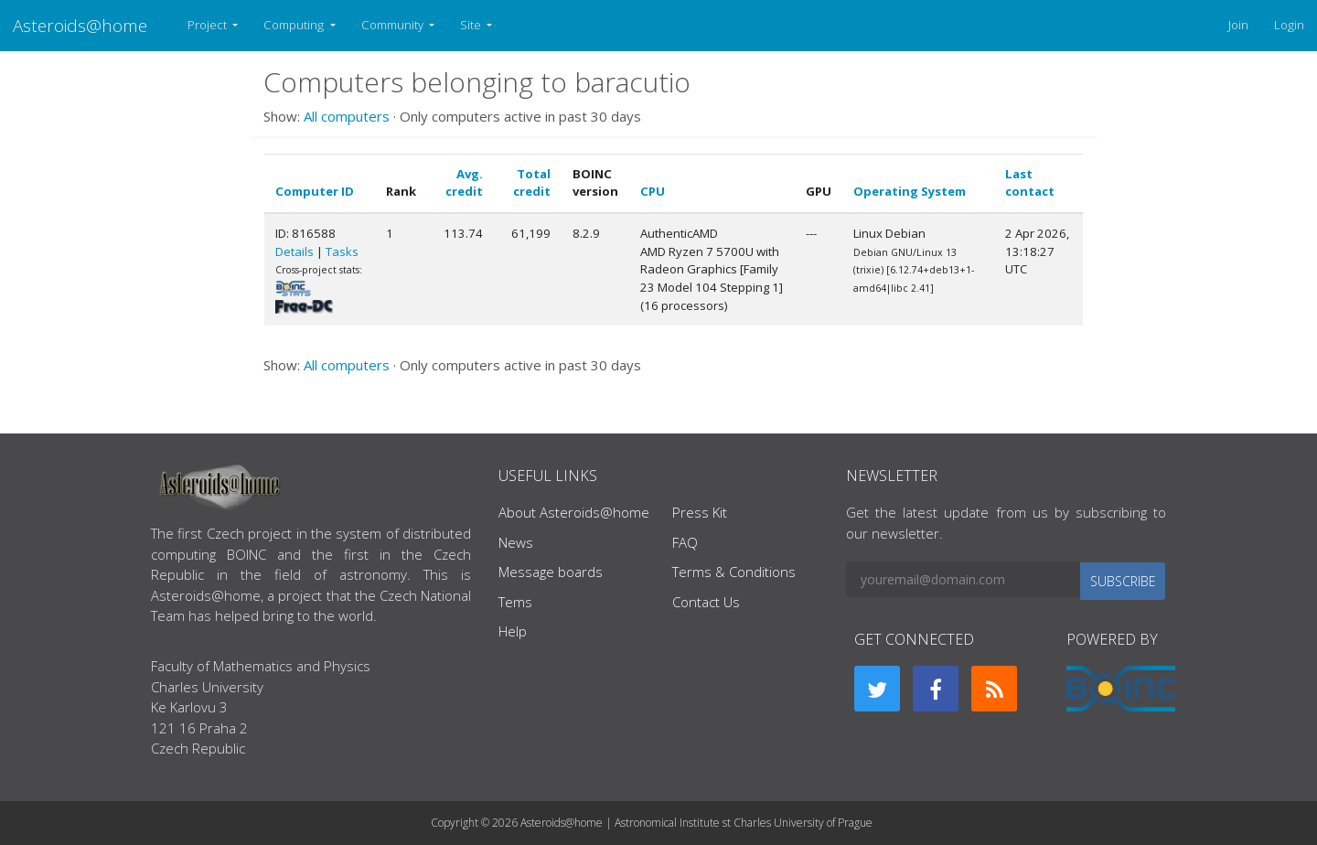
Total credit (532, 183)
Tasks (342, 251)
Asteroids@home (80, 25)
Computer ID (314, 191)
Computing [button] (295, 24)
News (515, 542)
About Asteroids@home (573, 512)
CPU (652, 191)
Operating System (909, 191)
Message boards (550, 571)
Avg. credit (464, 183)
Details (294, 251)
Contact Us (706, 602)
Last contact (1030, 183)
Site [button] (472, 24)
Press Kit (699, 512)
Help (512, 631)
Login (1289, 24)
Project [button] (208, 24)
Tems (515, 602)
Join (1238, 24)
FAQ (685, 542)
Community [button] (393, 24)
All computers (347, 116)
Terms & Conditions (734, 571)
